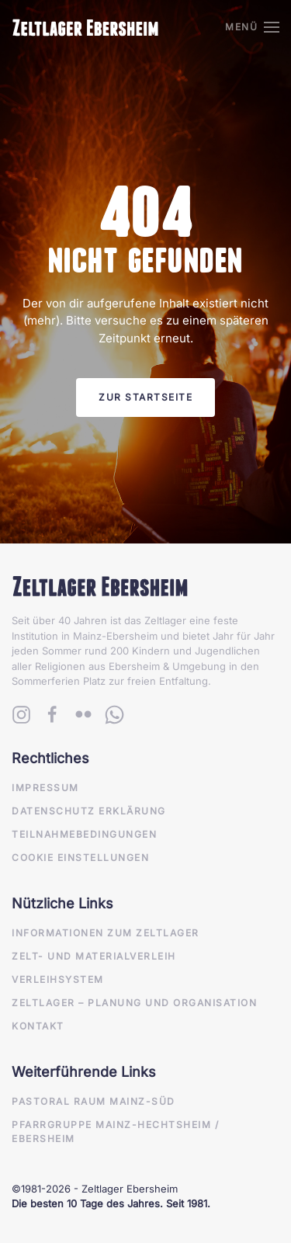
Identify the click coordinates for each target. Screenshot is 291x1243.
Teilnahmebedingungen (84, 834)
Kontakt (38, 1026)
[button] (252, 27)
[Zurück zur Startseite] (85, 27)
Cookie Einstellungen (80, 857)
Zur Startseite (145, 397)
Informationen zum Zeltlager (105, 933)
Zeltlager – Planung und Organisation (134, 1003)
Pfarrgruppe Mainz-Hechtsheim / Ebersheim (115, 1131)
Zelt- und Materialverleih (94, 956)
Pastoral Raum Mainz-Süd (93, 1101)
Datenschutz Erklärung (89, 811)
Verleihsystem (58, 979)
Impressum (45, 787)
